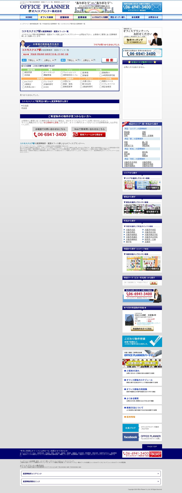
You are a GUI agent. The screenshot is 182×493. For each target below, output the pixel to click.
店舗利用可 (47, 84)
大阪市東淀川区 (151, 234)
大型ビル (66, 81)
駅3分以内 (85, 84)
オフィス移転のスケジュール (38, 462)
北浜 (144, 154)
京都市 (147, 242)
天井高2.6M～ (29, 87)
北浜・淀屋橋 (147, 136)
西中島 (145, 152)
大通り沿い (86, 81)
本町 (62, 54)
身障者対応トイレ (69, 75)
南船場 (145, 156)
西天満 (127, 154)
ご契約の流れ (24, 462)
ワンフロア (47, 81)
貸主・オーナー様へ (42, 461)
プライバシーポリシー (57, 461)
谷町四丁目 (49, 54)
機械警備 (46, 75)
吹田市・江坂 (150, 239)
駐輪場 (84, 75)
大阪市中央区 (147, 164)
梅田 (144, 134)
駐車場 (84, 73)
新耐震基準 (66, 87)
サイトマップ (69, 461)
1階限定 (26, 84)
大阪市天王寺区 (130, 162)
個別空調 (27, 72)
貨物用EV (105, 73)
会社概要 (32, 461)
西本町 (127, 134)
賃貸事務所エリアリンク (32, 474)
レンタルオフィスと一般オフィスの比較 (77, 462)
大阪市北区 (128, 164)
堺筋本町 (40, 54)
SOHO (45, 87)
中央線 (25, 105)
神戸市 (129, 242)
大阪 (66, 54)
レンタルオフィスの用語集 (117, 462)
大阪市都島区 (131, 239)
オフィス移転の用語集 (56, 462)
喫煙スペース (106, 81)
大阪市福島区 (129, 166)
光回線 (26, 75)
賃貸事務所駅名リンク (31, 481)
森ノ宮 (57, 54)
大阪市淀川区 (147, 166)
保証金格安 (105, 87)
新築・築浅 (66, 84)
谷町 (126, 136)
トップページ (24, 461)
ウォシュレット (68, 72)
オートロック (48, 72)
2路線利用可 (86, 87)
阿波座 (33, 54)
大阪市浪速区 (131, 237)
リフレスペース (107, 84)
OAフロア (27, 81)
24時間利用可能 (107, 75)
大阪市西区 (146, 162)
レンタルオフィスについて (99, 462)
